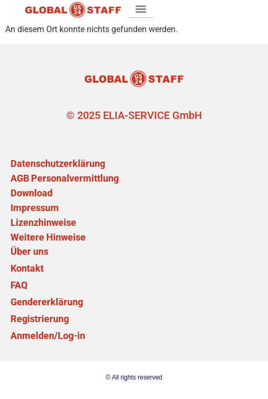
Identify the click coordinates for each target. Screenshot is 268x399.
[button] (141, 8)
